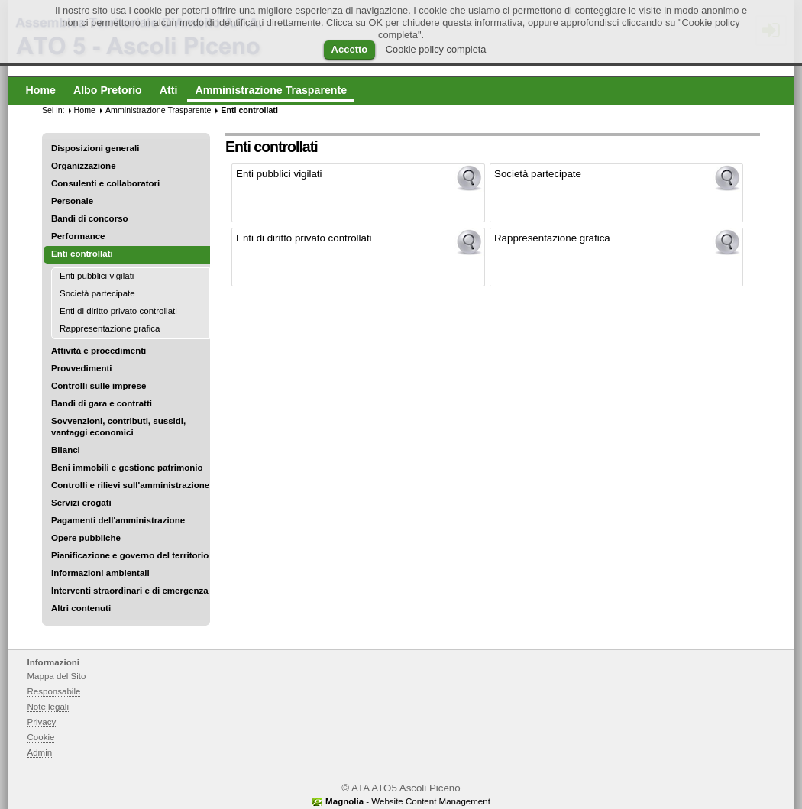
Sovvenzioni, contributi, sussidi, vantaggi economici (118, 426)
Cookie (41, 737)
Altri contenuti (81, 608)
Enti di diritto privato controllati (118, 311)
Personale (72, 200)
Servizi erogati (81, 502)
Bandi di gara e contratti (101, 403)
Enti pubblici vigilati (97, 275)
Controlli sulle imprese (98, 385)
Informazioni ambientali (100, 573)
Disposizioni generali (95, 148)
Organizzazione (83, 165)
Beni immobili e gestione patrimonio (127, 467)
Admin (40, 752)
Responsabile (54, 691)
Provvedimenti (81, 368)
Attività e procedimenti (98, 350)
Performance (78, 236)
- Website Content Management (407, 801)
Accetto (349, 49)
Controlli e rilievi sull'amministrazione (130, 485)
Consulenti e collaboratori (105, 183)
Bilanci (65, 450)
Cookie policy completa (436, 49)
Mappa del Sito (56, 676)
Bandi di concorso (89, 218)
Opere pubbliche (86, 537)
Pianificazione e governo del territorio (130, 555)
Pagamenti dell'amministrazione (118, 520)
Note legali (48, 706)
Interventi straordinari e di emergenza (130, 590)
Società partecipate (97, 293)
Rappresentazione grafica (110, 328)
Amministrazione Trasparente (158, 110)
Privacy (42, 721)
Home (84, 110)
